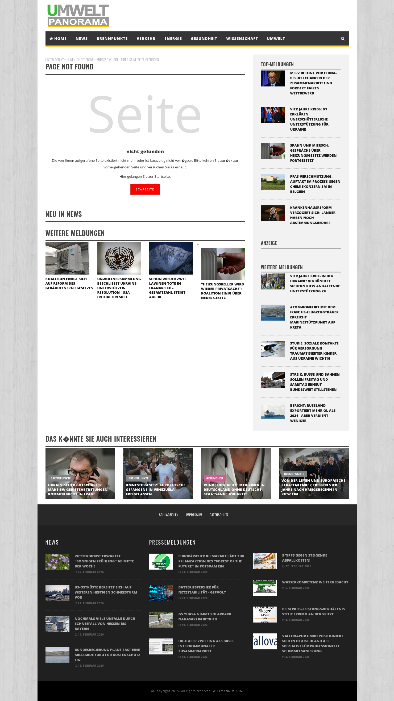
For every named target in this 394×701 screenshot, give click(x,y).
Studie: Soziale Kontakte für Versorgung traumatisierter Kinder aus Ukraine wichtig (314, 351)
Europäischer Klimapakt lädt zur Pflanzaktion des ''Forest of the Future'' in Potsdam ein (211, 561)
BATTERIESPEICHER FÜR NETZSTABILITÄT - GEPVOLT (202, 590)
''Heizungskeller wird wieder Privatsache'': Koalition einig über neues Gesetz (222, 291)
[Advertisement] (246, 15)
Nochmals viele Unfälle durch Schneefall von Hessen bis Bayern (105, 623)
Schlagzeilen (168, 514)
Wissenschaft (242, 38)
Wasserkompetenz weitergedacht (315, 582)
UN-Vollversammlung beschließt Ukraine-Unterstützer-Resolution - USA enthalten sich (119, 287)
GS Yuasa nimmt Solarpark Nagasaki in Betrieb (205, 616)
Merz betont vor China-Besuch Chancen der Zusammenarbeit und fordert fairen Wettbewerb (313, 83)
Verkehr (146, 38)
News (82, 38)
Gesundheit (204, 38)
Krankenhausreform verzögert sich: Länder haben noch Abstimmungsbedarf (313, 215)
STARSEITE (145, 189)
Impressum (194, 514)
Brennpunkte (112, 38)
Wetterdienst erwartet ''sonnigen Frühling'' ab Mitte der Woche (104, 561)
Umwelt (276, 38)
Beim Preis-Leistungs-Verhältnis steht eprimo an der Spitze (313, 611)
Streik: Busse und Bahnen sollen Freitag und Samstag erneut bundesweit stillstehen (315, 382)
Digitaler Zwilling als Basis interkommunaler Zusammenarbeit (206, 645)
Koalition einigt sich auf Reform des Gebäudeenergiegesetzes (69, 283)
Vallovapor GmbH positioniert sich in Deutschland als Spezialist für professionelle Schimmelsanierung (312, 643)
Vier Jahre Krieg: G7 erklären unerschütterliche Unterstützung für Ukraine (309, 119)
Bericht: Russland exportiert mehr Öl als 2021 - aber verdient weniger (313, 413)
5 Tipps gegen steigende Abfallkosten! (304, 558)
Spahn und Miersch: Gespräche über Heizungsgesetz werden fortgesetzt (313, 153)
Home (58, 38)
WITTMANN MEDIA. (228, 691)
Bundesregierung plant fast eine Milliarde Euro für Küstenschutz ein (107, 654)
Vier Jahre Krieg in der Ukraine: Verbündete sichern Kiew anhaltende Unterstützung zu (315, 283)
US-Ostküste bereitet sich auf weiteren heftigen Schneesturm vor (106, 592)
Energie (173, 38)
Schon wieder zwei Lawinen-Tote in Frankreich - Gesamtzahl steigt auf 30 (167, 287)
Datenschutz (218, 514)
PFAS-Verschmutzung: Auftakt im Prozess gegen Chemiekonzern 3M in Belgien (315, 184)
